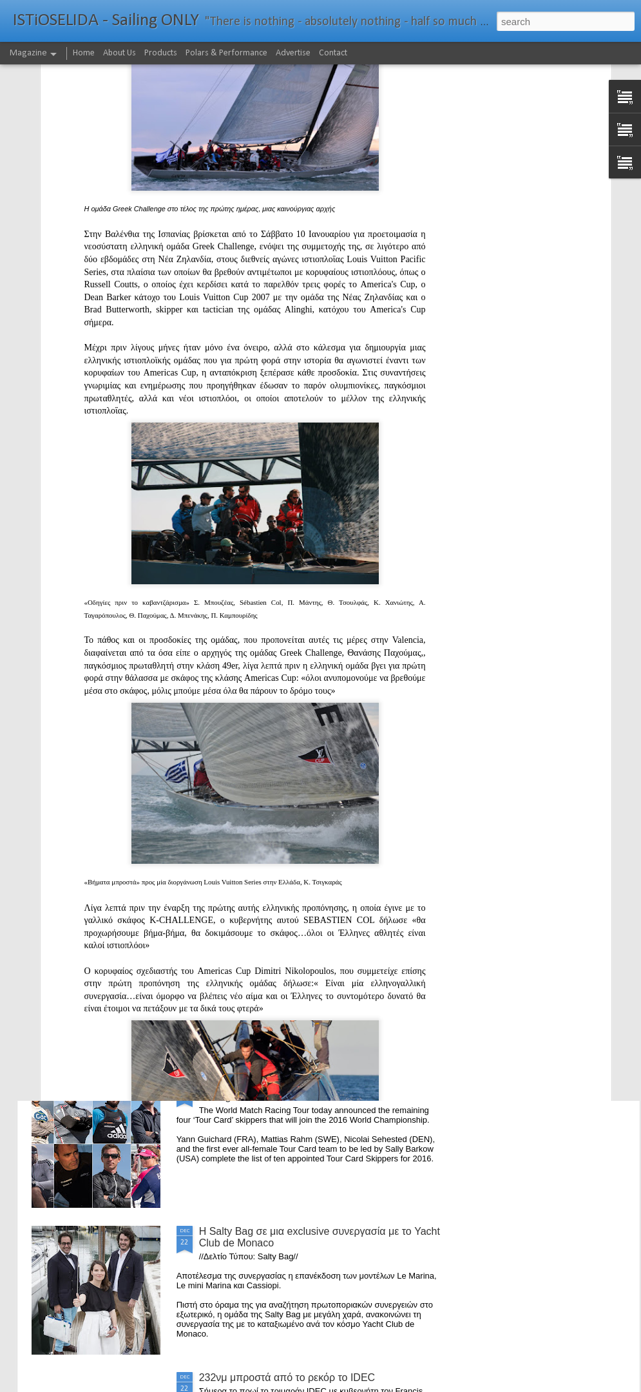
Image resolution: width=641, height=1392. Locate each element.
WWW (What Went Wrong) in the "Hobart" (105, 543)
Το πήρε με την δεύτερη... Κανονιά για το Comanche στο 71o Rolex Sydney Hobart (317, 652)
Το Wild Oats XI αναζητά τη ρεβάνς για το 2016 (257, 549)
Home (84, 53)
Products (160, 53)
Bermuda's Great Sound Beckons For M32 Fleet (404, 549)
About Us (119, 53)
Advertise (293, 53)
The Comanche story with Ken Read (559, 543)
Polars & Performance (226, 53)
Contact (333, 53)
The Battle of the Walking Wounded (280, 792)
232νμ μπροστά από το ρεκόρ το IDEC (287, 1377)
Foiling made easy (241, 938)
